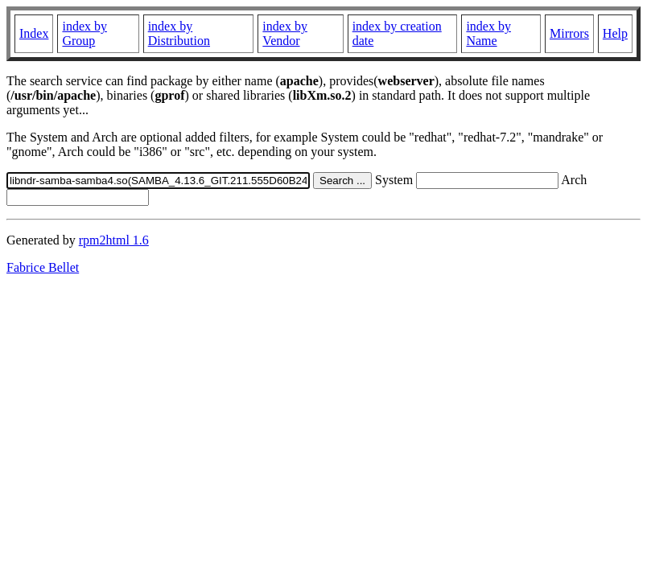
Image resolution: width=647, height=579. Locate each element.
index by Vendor (284, 33)
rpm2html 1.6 (114, 240)
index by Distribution (179, 33)
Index (33, 33)
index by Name (488, 33)
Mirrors (569, 33)
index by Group (84, 33)
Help (615, 33)
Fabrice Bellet (42, 267)
